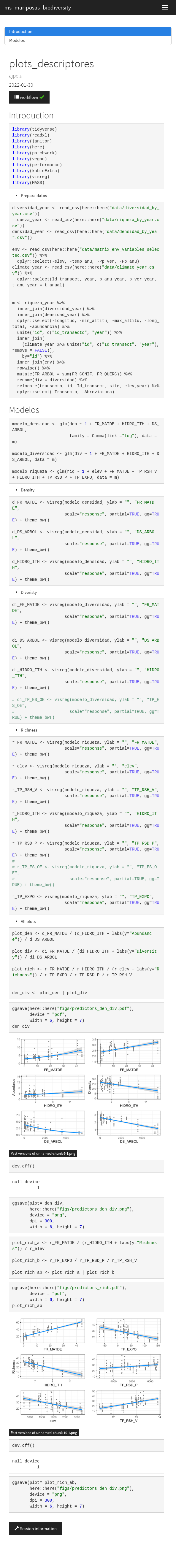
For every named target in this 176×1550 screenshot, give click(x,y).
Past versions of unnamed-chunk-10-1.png (44, 1432)
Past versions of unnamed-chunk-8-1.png (43, 1153)
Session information (36, 1528)
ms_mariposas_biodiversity (37, 7)
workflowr (29, 97)
